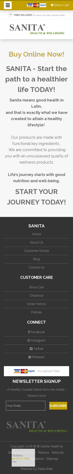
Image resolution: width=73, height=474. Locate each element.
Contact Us (36, 267)
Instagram (36, 340)
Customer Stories (36, 251)
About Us (36, 242)
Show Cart (59, 5)
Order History (36, 304)
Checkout (36, 295)
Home (36, 234)
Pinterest (36, 357)
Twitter (36, 349)
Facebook (36, 332)
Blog (36, 259)
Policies (36, 312)
